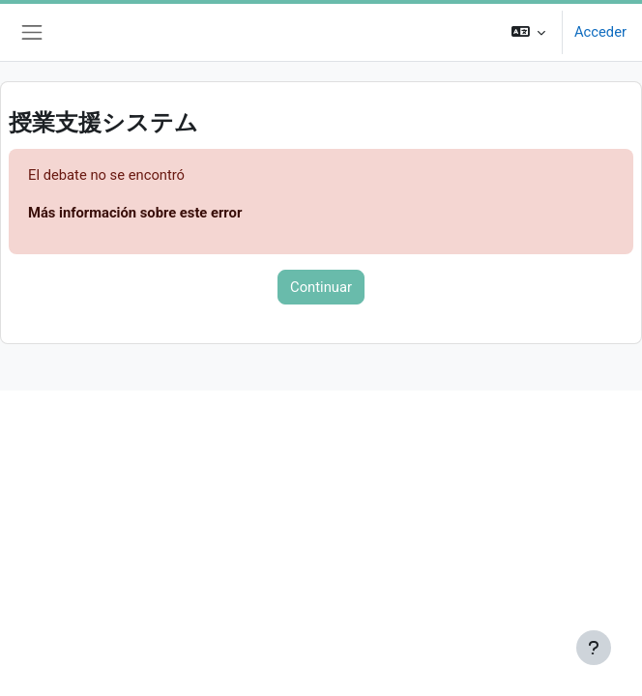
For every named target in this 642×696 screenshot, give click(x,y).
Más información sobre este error (135, 212)
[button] (528, 32)
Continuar (321, 287)
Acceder (600, 32)
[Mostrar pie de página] (593, 647)
